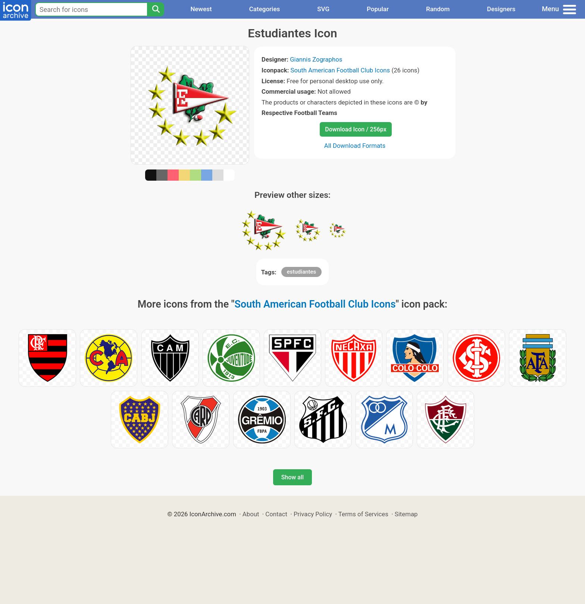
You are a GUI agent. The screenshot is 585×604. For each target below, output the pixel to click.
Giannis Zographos (316, 59)
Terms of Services (363, 514)
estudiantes (301, 271)
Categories (264, 9)
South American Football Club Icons (340, 70)
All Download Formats (355, 145)
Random (438, 9)
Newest (201, 9)
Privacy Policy (313, 514)
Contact (276, 514)
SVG (323, 9)
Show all (292, 477)
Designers (501, 9)
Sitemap (406, 514)
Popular (378, 9)
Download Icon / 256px (355, 129)
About (251, 514)
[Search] (155, 9)
